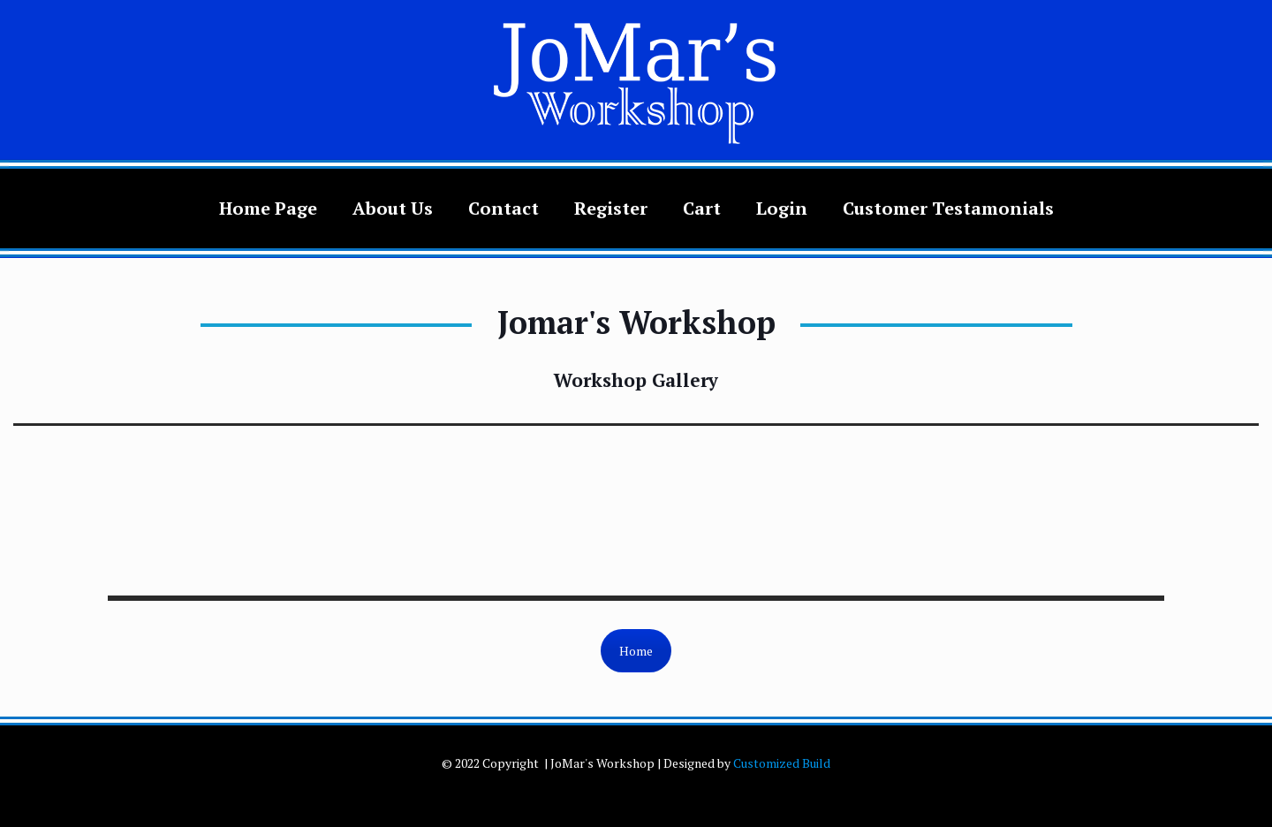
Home (636, 650)
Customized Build (781, 763)
